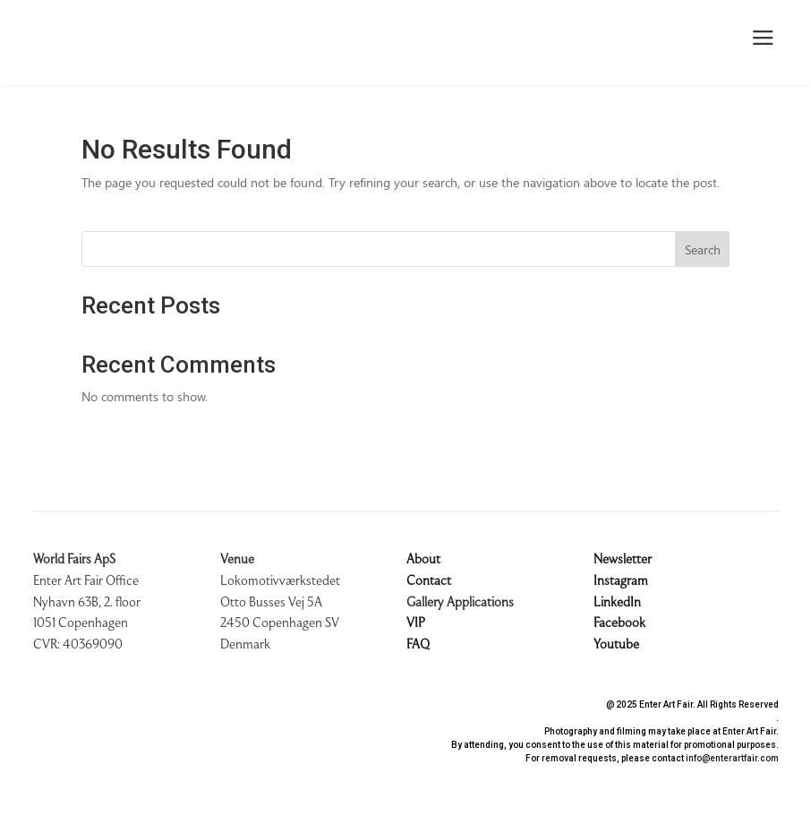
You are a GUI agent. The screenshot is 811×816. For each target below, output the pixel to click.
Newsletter (622, 560)
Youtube (616, 645)
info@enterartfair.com (732, 758)
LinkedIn (617, 603)
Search (703, 249)
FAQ (418, 645)
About (423, 560)
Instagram (620, 581)
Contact (428, 581)
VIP (415, 623)
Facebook (619, 623)
